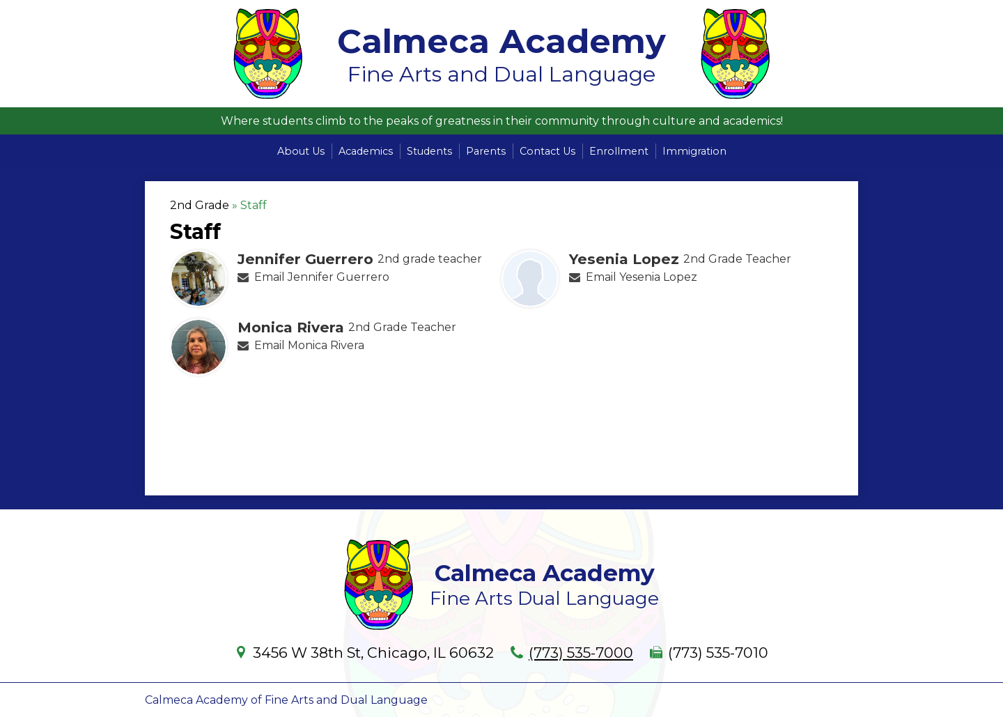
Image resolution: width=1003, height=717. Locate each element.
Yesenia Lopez (624, 259)
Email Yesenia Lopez (641, 277)
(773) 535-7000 (581, 652)
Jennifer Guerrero (305, 259)
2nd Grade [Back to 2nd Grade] (199, 205)
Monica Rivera (291, 327)
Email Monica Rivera (309, 345)
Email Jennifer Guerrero (321, 277)
